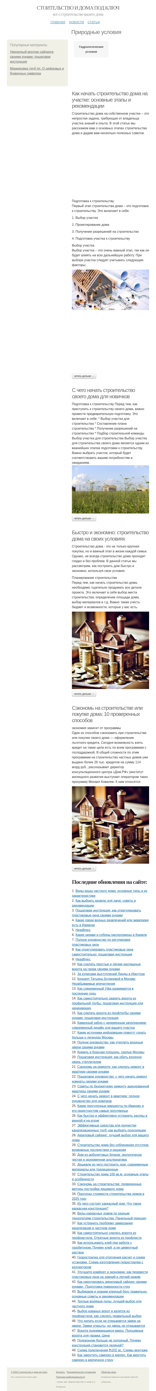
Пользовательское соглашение (81, 1372)
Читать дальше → (84, 376)
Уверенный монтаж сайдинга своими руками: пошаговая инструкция (31, 56)
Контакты (60, 1372)
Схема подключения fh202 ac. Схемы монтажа (112, 1350)
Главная (57, 22)
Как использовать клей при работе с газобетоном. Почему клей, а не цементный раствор (105, 1247)
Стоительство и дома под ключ (78, 8)
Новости (76, 22)
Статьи (94, 22)
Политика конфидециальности (70, 1377)
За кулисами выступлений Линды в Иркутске (111, 974)
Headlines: (83, 930)
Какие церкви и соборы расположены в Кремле (111, 935)
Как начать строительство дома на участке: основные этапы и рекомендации (109, 99)
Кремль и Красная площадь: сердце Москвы (110, 1052)
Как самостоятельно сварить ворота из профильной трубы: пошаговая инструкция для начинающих (107, 1003)
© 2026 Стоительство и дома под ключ (29, 1372)
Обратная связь (108, 1372)
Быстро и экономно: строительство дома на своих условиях (110, 535)
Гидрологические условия (91, 49)
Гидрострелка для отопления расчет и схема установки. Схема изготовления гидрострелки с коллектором (108, 1262)
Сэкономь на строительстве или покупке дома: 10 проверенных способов (107, 714)
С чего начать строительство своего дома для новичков (103, 393)
